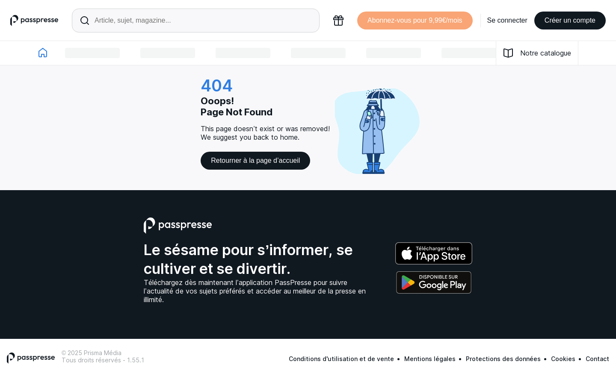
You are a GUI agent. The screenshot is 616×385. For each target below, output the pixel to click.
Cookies (563, 358)
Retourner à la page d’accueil (255, 160)
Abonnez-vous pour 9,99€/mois (414, 20)
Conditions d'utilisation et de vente (341, 358)
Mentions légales (430, 358)
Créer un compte (570, 20)
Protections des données (503, 358)
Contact (597, 358)
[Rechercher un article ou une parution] (196, 20)
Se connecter (507, 20)
